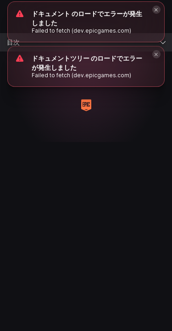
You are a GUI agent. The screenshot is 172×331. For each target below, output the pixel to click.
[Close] (156, 54)
